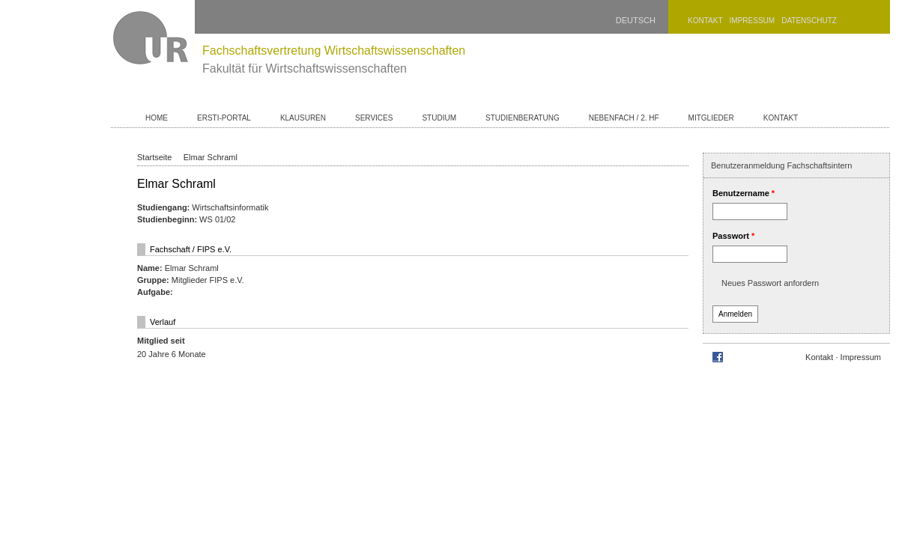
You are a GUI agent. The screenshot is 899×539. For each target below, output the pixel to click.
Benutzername (743, 193)
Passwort (733, 235)
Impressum (752, 20)
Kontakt (705, 20)
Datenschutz (809, 20)
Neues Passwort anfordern (770, 282)
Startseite (154, 157)
